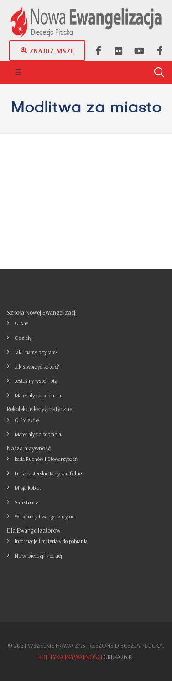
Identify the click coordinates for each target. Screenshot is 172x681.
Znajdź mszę (47, 50)
